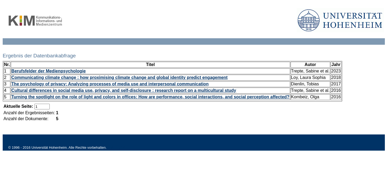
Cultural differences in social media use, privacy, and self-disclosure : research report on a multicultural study (123, 90)
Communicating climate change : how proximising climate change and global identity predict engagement (119, 77)
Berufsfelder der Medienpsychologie (48, 71)
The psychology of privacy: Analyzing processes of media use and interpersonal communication (110, 84)
